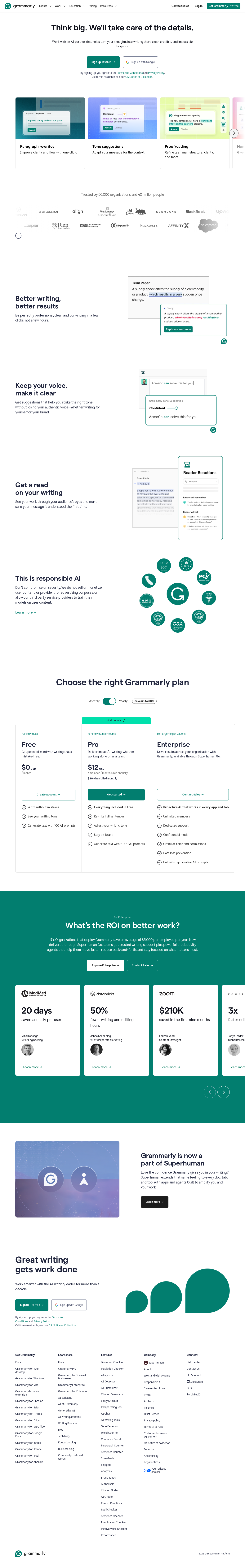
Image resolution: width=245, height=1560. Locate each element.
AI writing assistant (69, 1417)
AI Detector (108, 1381)
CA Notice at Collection (139, 77)
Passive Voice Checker (114, 1529)
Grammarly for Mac (26, 1385)
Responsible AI (153, 1382)
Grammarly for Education (73, 1391)
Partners (149, 1407)
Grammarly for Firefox (28, 1414)
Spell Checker (109, 1509)
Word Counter (109, 1432)
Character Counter (112, 1439)
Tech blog (63, 1436)
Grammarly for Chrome (29, 1401)
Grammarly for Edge (27, 1420)
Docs (18, 1362)
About (147, 1369)
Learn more (25, 612)
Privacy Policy (156, 73)
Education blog (67, 1442)
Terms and (123, 73)
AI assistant (65, 1397)
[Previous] (210, 1092)
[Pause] (18, 236)
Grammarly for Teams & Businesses (72, 1377)
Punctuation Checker (113, 1522)
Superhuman (154, 1363)
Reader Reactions (111, 1503)
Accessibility (151, 1456)
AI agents (107, 1375)
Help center (194, 1362)
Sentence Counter (112, 1452)
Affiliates (149, 1401)
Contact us (193, 1368)
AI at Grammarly (68, 1404)
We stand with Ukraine (157, 1375)
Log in (199, 6)
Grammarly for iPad (26, 1455)
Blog (60, 1429)
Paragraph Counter (112, 1445)
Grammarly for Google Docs (28, 1435)
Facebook (194, 1375)
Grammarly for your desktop (27, 1370)
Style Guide (107, 1458)
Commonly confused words (70, 1457)
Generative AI (66, 1410)
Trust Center (151, 1414)
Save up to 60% (144, 701)
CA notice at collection (157, 1443)
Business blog (66, 1449)
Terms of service (153, 1427)
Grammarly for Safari (27, 1407)
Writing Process (67, 1423)
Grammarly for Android (29, 1462)
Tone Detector (109, 1426)
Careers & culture (154, 1388)
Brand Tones (108, 1477)
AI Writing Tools (110, 1420)
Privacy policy (152, 1420)
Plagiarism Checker (112, 1368)
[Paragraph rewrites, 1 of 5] (50, 133)
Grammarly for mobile (28, 1443)
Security (149, 1449)
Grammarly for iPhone (28, 1449)
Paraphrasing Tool (111, 1407)
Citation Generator (112, 1394)
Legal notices (152, 1462)
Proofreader (108, 1535)
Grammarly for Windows (29, 1378)
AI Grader (107, 1496)
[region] (122, 133)
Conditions (136, 73)
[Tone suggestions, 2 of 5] (122, 133)
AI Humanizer (109, 1388)
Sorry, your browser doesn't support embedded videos (178, 311)
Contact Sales (180, 6)
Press (147, 1395)
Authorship (107, 1484)
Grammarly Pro (67, 1368)
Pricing (92, 6)
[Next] (233, 133)
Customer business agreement (155, 1435)
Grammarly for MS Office (30, 1426)
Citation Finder (109, 1490)
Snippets (106, 1465)
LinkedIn (194, 1394)
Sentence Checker (112, 1516)
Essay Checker (109, 1401)
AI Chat (105, 1413)
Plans (61, 1362)
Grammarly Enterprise (71, 1385)
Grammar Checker (112, 1362)
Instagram (195, 1381)
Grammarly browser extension (27, 1393)
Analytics (106, 1471)
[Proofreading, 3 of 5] (195, 133)
